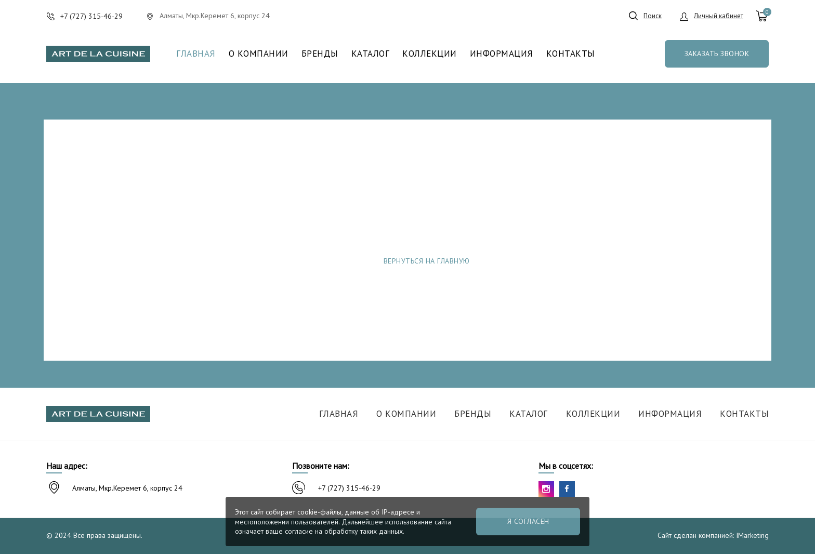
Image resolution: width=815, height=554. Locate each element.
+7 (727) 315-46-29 (349, 488)
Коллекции (429, 53)
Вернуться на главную (427, 261)
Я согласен (528, 521)
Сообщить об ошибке (574, 261)
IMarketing (752, 535)
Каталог (370, 53)
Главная (196, 53)
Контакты (570, 53)
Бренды (319, 53)
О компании (258, 53)
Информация (501, 53)
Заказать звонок (717, 53)
